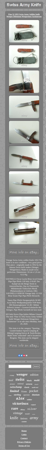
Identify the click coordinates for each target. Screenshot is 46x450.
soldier (29, 400)
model (27, 414)
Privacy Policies (24, 442)
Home (24, 431)
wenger (22, 374)
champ (12, 375)
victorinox (21, 403)
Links (24, 434)
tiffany (22, 409)
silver (32, 409)
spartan (26, 395)
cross (10, 395)
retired (20, 383)
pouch (36, 384)
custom (24, 422)
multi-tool (35, 387)
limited (14, 391)
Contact (24, 438)
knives (23, 418)
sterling (17, 394)
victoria (29, 384)
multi (37, 380)
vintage (18, 413)
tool (11, 380)
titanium (36, 395)
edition (34, 374)
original (33, 405)
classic (27, 387)
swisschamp (16, 387)
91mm (24, 391)
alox (20, 399)
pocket (33, 391)
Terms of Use (24, 446)
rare (14, 408)
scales (33, 414)
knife (14, 418)
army (34, 418)
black (29, 380)
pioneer (12, 384)
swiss (20, 379)
